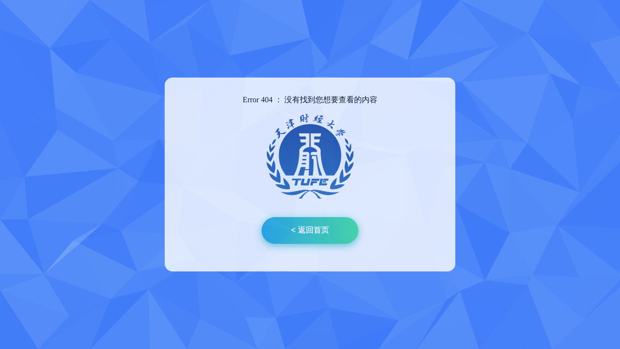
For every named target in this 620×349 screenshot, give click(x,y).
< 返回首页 (310, 230)
